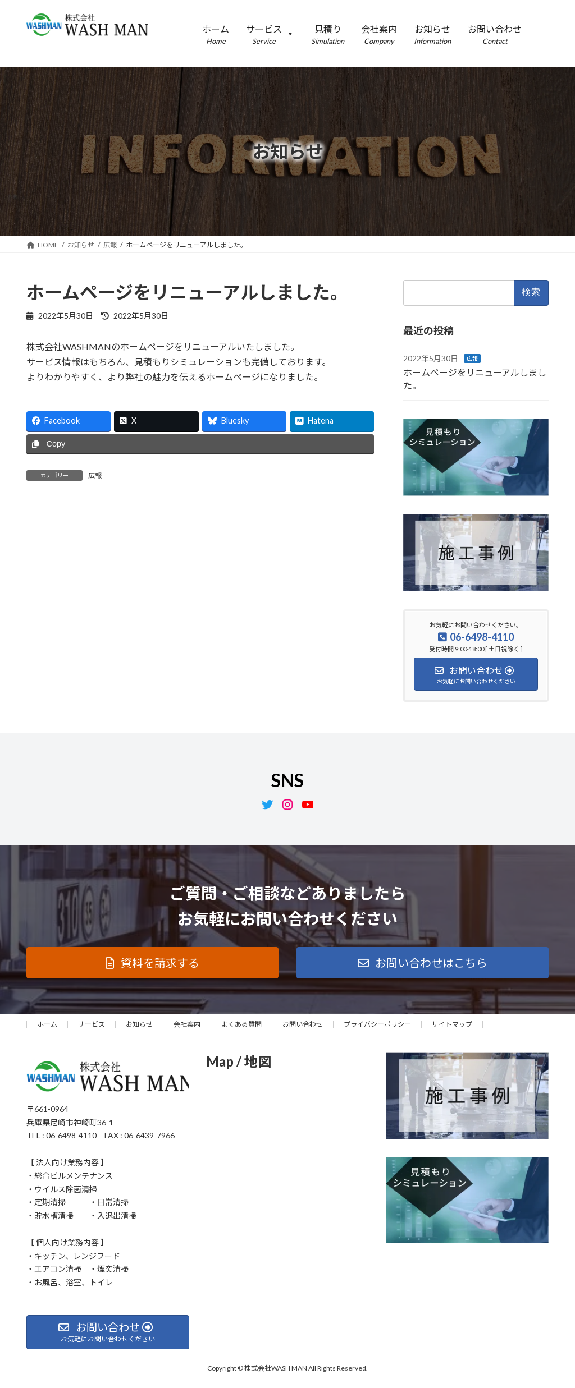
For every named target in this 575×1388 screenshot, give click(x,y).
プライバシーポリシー (377, 1024)
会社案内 (187, 1024)
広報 (95, 475)
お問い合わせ (302, 1024)
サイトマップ (452, 1024)
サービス (91, 1024)
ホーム (47, 1024)
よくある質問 (241, 1024)
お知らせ (139, 1024)
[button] (152, 962)
